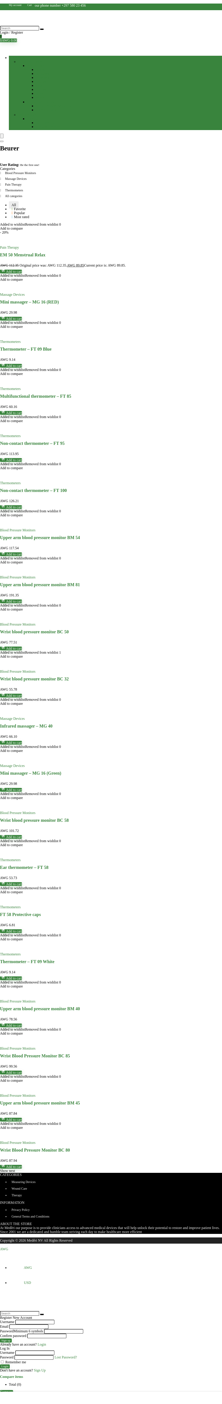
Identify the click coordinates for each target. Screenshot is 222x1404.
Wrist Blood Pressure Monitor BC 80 (35, 1150)
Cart (29, 5)
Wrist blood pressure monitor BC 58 (34, 820)
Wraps (40, 97)
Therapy (32, 119)
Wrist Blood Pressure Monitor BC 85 (35, 1055)
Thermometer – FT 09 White (27, 961)
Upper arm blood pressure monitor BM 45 (40, 1103)
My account (15, 5)
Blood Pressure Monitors (53, 106)
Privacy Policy (21, 1210)
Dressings (42, 77)
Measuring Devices (40, 102)
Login (4, 1366)
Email (4, 1326)
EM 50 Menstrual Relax (22, 254)
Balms (40, 69)
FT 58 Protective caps (20, 914)
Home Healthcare (30, 61)
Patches (40, 89)
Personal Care (27, 115)
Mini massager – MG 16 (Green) (30, 773)
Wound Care (35, 65)
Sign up (5, 1340)
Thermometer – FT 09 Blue (26, 349)
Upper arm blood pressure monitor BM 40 (40, 1008)
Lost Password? (66, 1357)
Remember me (13, 1362)
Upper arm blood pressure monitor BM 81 (40, 584)
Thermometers (45, 110)
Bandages (42, 73)
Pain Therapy (44, 123)
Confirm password (13, 1336)
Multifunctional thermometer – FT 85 (35, 396)
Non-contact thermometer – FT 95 (32, 443)
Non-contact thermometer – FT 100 (33, 490)
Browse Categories (30, 58)
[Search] (42, 29)
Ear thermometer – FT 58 (24, 867)
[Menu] (2, 136)
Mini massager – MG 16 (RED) (29, 302)
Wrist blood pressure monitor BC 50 (34, 631)
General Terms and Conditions (30, 1216)
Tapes (39, 93)
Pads (38, 85)
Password (21, 1331)
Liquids (40, 81)
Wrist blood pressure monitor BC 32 (34, 678)
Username (7, 1322)
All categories (13, 196)
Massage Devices (47, 127)
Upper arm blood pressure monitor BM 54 (40, 537)
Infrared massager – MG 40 (26, 726)
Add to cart (11, 271)
